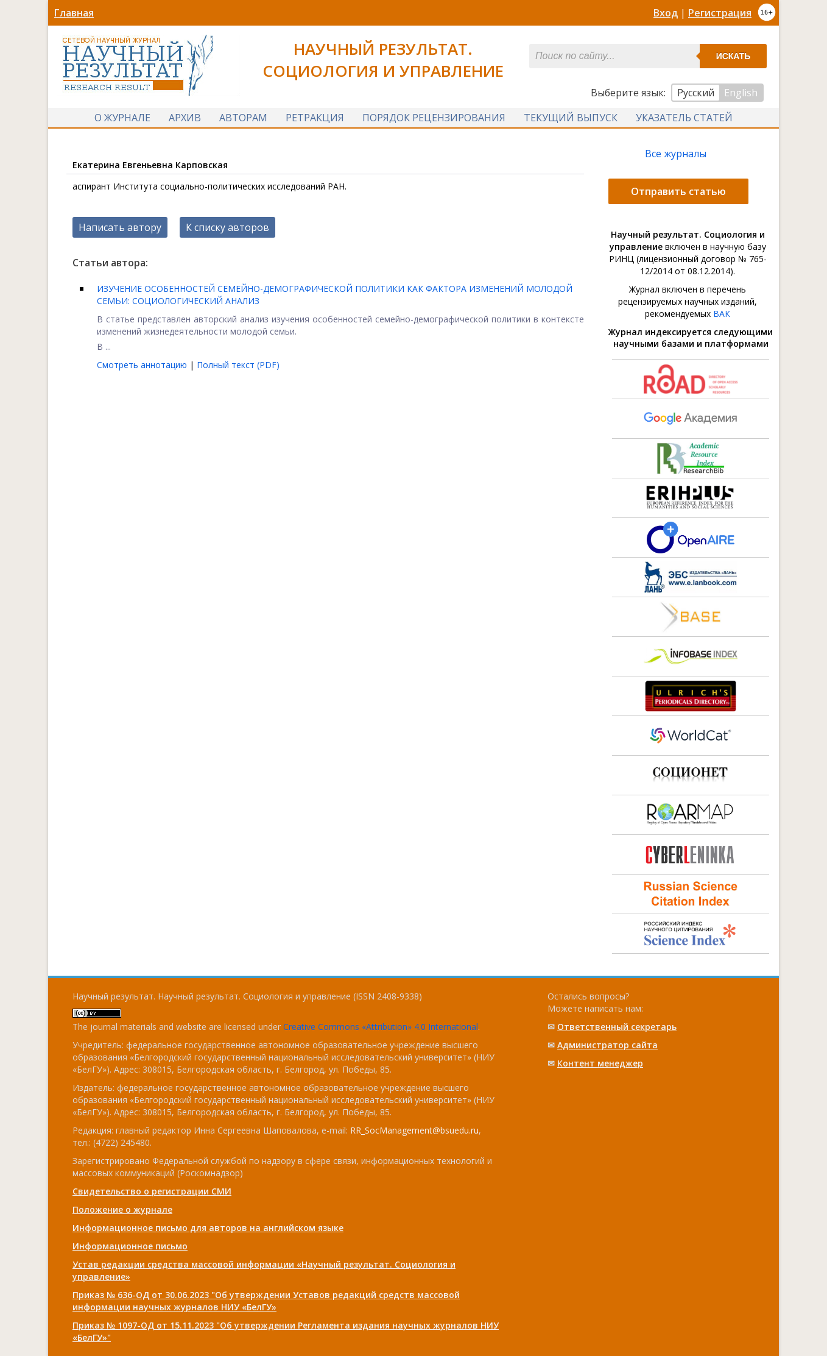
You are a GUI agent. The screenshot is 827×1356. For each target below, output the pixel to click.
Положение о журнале (122, 1209)
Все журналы (675, 153)
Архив (185, 117)
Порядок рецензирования (433, 117)
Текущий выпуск (571, 117)
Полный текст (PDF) (238, 365)
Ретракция (315, 117)
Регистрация (719, 13)
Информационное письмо (130, 1246)
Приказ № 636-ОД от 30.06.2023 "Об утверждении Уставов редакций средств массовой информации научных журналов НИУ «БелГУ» (266, 1301)
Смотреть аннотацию (143, 365)
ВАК (721, 313)
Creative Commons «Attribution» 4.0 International (380, 1026)
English (741, 92)
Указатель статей (684, 117)
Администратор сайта (607, 1045)
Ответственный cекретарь (617, 1026)
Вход (665, 13)
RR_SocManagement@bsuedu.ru (414, 1130)
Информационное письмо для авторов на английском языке (207, 1228)
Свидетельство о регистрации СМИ (151, 1191)
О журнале (122, 117)
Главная (74, 13)
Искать (733, 56)
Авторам (243, 117)
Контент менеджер (600, 1063)
